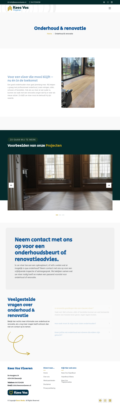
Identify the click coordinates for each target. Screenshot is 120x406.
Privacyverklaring (49, 388)
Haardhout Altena (67, 376)
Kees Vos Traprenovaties (66, 381)
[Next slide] (108, 185)
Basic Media (20, 400)
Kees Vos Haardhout (68, 373)
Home (49, 34)
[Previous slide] (11, 185)
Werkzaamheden (49, 380)
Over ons (46, 376)
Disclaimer (47, 384)
